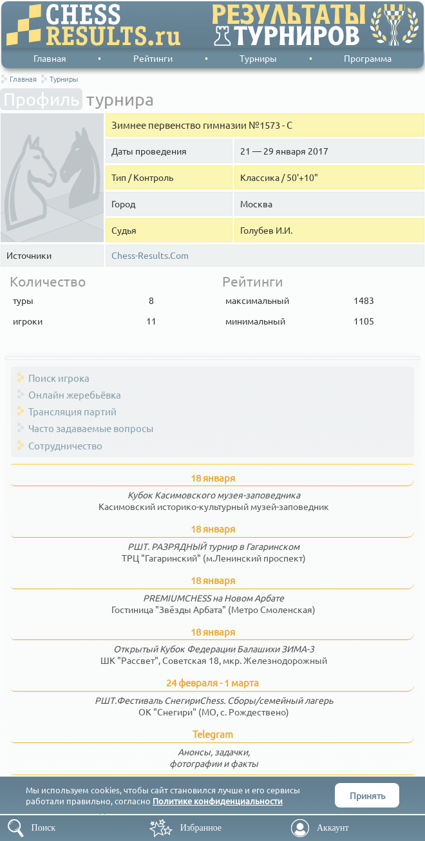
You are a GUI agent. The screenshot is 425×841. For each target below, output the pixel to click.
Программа (368, 58)
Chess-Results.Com (150, 255)
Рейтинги (153, 58)
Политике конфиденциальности (218, 800)
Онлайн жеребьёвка (74, 394)
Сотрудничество (65, 445)
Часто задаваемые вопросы (90, 428)
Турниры (258, 58)
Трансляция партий (72, 411)
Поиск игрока (59, 378)
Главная (49, 58)
